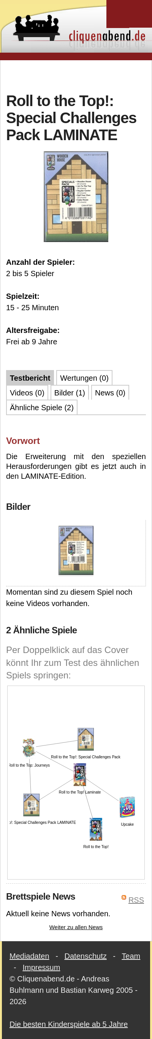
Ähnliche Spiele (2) (42, 407)
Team (131, 956)
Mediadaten (29, 956)
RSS (136, 900)
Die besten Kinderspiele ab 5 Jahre (69, 1024)
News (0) (110, 393)
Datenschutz (86, 956)
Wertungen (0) (84, 378)
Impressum (41, 967)
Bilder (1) (69, 393)
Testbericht (30, 378)
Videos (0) (27, 393)
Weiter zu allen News (76, 927)
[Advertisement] (76, 75)
